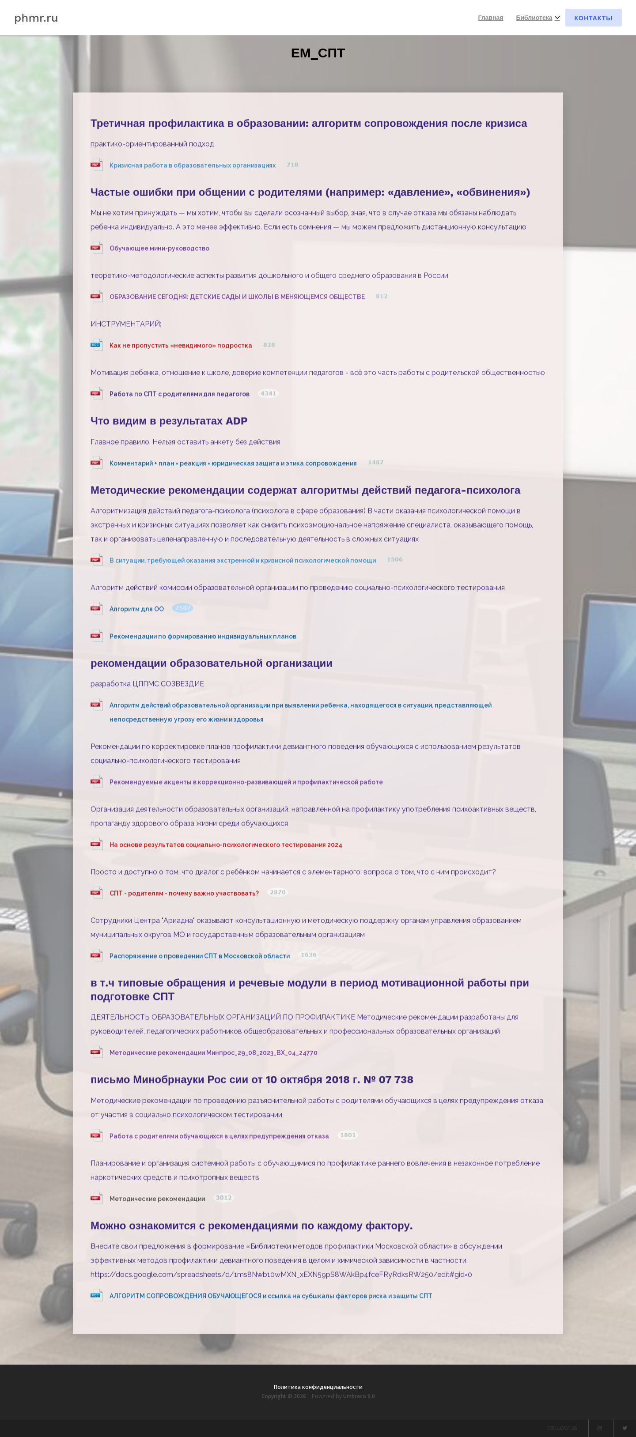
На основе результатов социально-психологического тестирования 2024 (226, 846)
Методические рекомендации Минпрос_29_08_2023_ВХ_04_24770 (214, 1055)
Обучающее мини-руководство (159, 250)
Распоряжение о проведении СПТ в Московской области (200, 958)
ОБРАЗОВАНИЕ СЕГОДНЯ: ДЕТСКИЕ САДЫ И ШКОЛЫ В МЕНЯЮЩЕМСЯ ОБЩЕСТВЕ (238, 299)
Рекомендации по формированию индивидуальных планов (203, 638)
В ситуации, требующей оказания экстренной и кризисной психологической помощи (243, 562)
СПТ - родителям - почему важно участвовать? (185, 895)
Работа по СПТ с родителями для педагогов (180, 396)
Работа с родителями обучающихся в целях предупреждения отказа (220, 1138)
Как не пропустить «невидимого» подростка (182, 347)
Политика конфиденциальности (318, 1387)
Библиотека (534, 17)
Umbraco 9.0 (359, 1396)
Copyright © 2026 (284, 1396)
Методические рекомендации (158, 1200)
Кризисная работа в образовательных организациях (193, 167)
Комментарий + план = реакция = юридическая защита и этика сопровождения (234, 465)
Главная (490, 17)
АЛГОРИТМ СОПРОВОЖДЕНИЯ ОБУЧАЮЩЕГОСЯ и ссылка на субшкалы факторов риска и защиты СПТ (271, 1297)
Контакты (594, 18)
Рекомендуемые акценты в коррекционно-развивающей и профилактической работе (246, 784)
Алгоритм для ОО (137, 611)
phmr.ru (36, 17)
